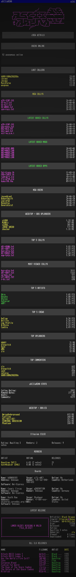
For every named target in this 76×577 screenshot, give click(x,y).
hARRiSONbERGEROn (10, 76)
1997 (66, 556)
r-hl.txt (5, 279)
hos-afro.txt (7, 251)
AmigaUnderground (11, 414)
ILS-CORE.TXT (45, 561)
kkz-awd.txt (7, 131)
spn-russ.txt (7, 109)
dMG (2, 349)
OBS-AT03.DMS (7, 148)
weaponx (5, 85)
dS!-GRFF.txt (7, 249)
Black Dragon (68, 517)
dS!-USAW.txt (7, 247)
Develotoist (7, 205)
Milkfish (5, 571)
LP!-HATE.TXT (7, 277)
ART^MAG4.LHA (7, 153)
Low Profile (7, 323)
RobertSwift (7, 199)
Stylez (4, 299)
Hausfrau (56, 558)
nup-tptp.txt (7, 255)
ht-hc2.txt (6, 103)
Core (3, 561)
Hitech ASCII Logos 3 (12, 556)
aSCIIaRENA (6, 1)
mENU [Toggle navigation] (73, 2)
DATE (66, 550)
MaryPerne (6, 83)
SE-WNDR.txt (7, 107)
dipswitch (6, 345)
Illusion (63, 519)
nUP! (3, 303)
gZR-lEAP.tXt (7, 100)
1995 (66, 554)
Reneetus (5, 203)
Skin (3, 295)
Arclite (5, 321)
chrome (4, 79)
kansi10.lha (7, 181)
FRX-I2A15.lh (7, 175)
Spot (3, 347)
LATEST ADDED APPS (38, 166)
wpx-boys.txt (7, 127)
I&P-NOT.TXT (45, 558)
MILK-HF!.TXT (45, 571)
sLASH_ (5, 225)
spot (3, 371)
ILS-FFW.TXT (45, 565)
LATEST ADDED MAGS (38, 142)
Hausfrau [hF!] (8, 462)
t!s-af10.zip (7, 179)
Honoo (72, 519)
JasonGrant (6, 196)
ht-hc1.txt (6, 105)
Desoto (4, 297)
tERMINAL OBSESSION (12, 421)
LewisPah (5, 201)
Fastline (6, 417)
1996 (66, 563)
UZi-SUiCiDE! (8, 419)
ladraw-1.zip (7, 177)
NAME (3, 550)
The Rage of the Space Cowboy (16, 567)
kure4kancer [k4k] (10, 465)
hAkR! (4, 343)
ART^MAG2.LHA (7, 157)
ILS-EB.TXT (44, 563)
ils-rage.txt (45, 567)
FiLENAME (43, 550)
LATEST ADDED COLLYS (38, 118)
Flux (54, 561)
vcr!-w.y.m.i (7, 133)
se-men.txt (6, 275)
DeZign (4, 319)
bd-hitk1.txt (45, 554)
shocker (6, 229)
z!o (2, 351)
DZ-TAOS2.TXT (7, 253)
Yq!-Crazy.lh (7, 172)
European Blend (8, 563)
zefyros (5, 373)
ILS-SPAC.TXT (45, 569)
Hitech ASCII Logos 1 (12, 554)
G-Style (5, 325)
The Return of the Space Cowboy (17, 569)
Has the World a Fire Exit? (15, 558)
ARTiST (55, 550)
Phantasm (6, 423)
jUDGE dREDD (8, 227)
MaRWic (5, 223)
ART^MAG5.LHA (7, 155)
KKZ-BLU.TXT (7, 129)
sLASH (5, 220)
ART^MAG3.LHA (7, 151)
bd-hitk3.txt (68, 521)
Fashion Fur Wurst (10, 565)
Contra (4, 327)
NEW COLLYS (38, 94)
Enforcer (5, 301)
